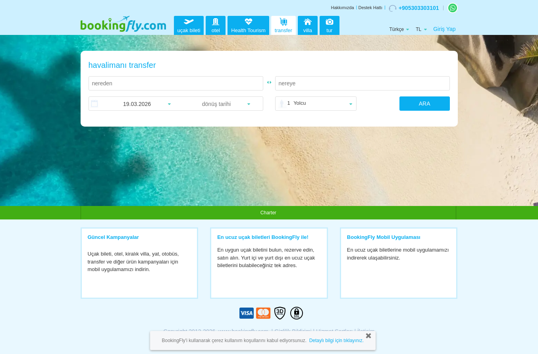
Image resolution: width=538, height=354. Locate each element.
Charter (268, 212)
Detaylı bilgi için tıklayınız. (336, 340)
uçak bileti (189, 24)
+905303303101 (414, 8)
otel (215, 24)
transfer (283, 24)
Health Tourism (248, 25)
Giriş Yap (444, 29)
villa (308, 24)
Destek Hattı (370, 7)
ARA (424, 103)
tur (329, 24)
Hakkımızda (342, 7)
